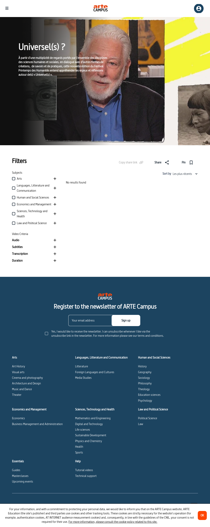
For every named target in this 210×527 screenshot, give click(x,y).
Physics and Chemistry (88, 441)
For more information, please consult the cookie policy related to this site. (113, 522)
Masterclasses (20, 476)
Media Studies (83, 378)
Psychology (145, 400)
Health (79, 446)
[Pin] (188, 162)
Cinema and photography (27, 378)
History (142, 366)
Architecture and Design (26, 383)
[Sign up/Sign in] (199, 8)
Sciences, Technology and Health (94, 409)
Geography (144, 372)
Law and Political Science (153, 409)
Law (140, 424)
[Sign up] (126, 320)
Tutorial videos (84, 470)
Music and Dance (22, 389)
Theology (144, 389)
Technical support (86, 476)
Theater (16, 395)
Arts (14, 357)
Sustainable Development (90, 435)
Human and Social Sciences (154, 357)
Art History (18, 366)
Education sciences (149, 395)
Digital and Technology (89, 424)
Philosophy (145, 383)
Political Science (147, 418)
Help (78, 461)
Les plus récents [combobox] (185, 174)
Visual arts (18, 372)
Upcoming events (22, 481)
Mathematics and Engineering (93, 418)
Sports (79, 452)
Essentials (18, 461)
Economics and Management (29, 409)
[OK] (202, 515)
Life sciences (82, 429)
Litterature (81, 366)
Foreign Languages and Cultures (94, 372)
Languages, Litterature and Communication (101, 357)
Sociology (144, 378)
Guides (16, 470)
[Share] (162, 162)
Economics (18, 418)
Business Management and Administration (37, 424)
